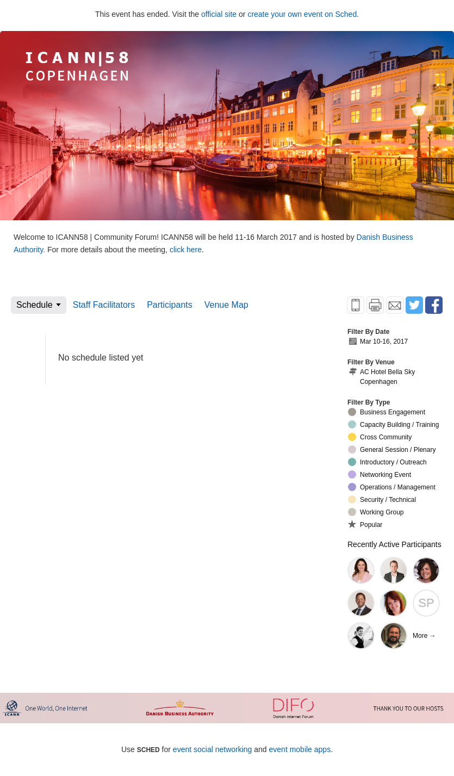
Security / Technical (382, 499)
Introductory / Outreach (387, 462)
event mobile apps (300, 749)
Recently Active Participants (394, 544)
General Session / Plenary (392, 449)
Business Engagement (386, 412)
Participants (169, 304)
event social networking (212, 749)
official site (219, 14)
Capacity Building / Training (393, 424)
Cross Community (380, 437)
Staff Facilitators (104, 304)
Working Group (375, 512)
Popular (365, 524)
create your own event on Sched (302, 14)
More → (424, 636)
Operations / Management (392, 487)
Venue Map (226, 304)
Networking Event (379, 474)
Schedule (34, 304)
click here (186, 249)
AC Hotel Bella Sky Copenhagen (381, 377)
